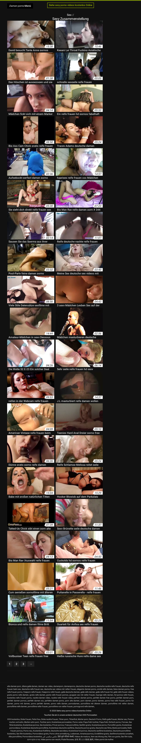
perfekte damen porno (54, 701)
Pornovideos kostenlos (32, 736)
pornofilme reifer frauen (38, 706)
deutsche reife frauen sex (32, 689)
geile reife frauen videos (123, 692)
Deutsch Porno (95, 719)
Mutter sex (122, 719)
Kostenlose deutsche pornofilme (34, 728)
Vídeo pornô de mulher (103, 739)
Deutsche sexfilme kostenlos (100, 731)
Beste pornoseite (119, 728)
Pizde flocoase (67, 739)
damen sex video (45, 686)
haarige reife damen (104, 695)
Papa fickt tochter (90, 722)
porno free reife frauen (115, 701)
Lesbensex (74, 734)
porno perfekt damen (40, 703)
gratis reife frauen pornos (57, 695)
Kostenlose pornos (31, 725)
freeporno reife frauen (51, 692)
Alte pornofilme (15, 736)
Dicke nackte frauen (49, 719)
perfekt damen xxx (36, 701)
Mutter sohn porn (31, 722)
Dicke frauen (26, 719)
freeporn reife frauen (32, 692)
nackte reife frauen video (62, 698)
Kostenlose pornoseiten (62, 722)
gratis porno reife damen (18, 695)
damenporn (58, 686)
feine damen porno (121, 689)
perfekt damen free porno (104, 698)
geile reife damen (88, 692)
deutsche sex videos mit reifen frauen (60, 689)
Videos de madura (82, 736)
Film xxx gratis (114, 736)
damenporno (69, 686)
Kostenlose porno (99, 725)
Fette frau (36, 719)
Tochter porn (45, 722)
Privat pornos (58, 725)
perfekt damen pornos (16, 701)
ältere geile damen (29, 686)
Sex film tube (126, 736)
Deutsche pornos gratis (85, 728)
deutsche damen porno (86, 686)
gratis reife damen (37, 695)
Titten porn (63, 719)
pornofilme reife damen (17, 706)
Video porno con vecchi (50, 739)
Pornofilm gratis (114, 725)
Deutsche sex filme (104, 728)
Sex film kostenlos (24, 734)
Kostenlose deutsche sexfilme (61, 728)
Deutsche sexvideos (59, 731)
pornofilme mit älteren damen (94, 703)
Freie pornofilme (71, 725)
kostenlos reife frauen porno (19, 698)
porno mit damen (22, 703)
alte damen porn (14, 686)
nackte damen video (41, 698)
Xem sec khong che (99, 736)
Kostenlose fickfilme (41, 731)
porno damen (98, 701)
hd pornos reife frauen (123, 695)
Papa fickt (103, 722)
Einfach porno (115, 722)
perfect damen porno (83, 698)
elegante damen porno (86, 689)
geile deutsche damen (70, 692)
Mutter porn (83, 719)
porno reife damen (59, 703)
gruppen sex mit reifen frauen (82, 695)
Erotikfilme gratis (101, 734)
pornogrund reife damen (84, 706)
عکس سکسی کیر (50, 736)
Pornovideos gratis (40, 734)
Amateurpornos (87, 734)
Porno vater (77, 722)
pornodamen (73, 703)
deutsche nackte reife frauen (109, 686)
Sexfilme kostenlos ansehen (121, 734)
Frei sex (125, 722)
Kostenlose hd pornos (78, 731)
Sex (69, 14)
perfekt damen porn (124, 698)
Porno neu (27, 731)
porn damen (86, 701)
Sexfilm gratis (85, 725)
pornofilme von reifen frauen (61, 706)
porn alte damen (72, 701)
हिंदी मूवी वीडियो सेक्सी (66, 736)
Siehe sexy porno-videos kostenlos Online (70, 5)
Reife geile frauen (109, 719)
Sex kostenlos (45, 725)
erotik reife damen (105, 689)
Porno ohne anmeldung (59, 734)
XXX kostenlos (13, 719)
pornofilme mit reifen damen (120, 703)
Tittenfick (73, 719)
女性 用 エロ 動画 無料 (83, 739)
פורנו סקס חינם (33, 739)
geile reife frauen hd (104, 692)
